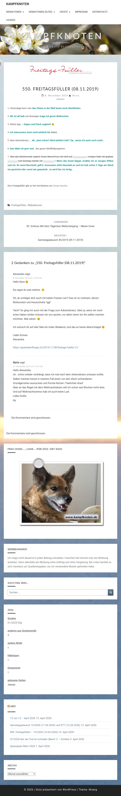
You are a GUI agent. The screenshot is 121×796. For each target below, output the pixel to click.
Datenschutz (100, 12)
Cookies (10, 20)
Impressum (81, 12)
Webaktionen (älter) (40, 12)
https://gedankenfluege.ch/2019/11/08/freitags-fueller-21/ (46, 347)
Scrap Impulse (60, 185)
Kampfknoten (17, 4)
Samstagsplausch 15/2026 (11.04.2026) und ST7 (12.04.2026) (45, 725)
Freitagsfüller (18, 205)
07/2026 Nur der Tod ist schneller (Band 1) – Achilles (39, 739)
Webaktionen (13, 12)
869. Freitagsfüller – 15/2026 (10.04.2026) (34, 732)
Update (64, 12)
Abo (13, 706)
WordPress (69, 789)
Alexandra (18, 274)
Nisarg (93, 789)
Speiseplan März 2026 (22, 746)
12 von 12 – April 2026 (22, 718)
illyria (75, 95)
